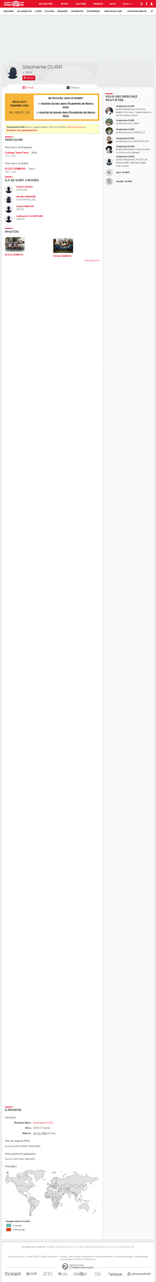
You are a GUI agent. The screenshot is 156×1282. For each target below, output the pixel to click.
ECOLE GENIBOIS (15, 168)
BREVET (19, 112)
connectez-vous (75, 127)
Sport (64, 3)
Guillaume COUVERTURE (29, 216)
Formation (52, 1257)
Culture (81, 3)
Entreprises (93, 11)
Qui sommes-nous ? (16, 1257)
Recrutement (87, 1257)
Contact (29, 1257)
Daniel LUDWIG (24, 187)
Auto (113, 3)
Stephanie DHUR (125, 156)
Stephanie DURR (125, 106)
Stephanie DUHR (125, 146)
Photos (75, 87)
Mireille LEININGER (26, 196)
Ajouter (30, 78)
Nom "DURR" (123, 172)
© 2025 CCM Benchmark (84, 1259)
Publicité (43, 1257)
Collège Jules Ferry (16, 152)
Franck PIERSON (25, 206)
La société (63, 1257)
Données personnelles (104, 1257)
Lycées (38, 11)
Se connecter (24, 11)
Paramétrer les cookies (124, 1257)
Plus (127, 3)
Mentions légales (141, 1257)
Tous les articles (74, 1257)
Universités (77, 11)
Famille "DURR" (124, 181)
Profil (30, 87)
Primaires (62, 11)
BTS (27, 112)
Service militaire (113, 11)
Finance (98, 3)
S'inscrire (8, 11)
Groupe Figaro (67, 1259)
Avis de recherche (136, 11)
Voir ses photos (91, 260)
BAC (11, 112)
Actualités (46, 3)
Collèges (49, 11)
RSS (36, 1257)
